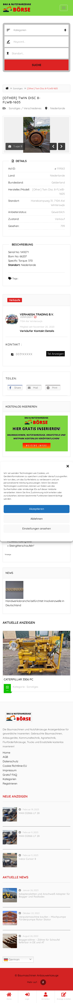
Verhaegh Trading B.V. (37, 314)
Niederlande (57, 108)
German (11, 960)
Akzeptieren (36, 509)
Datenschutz (39, 536)
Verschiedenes (32, 108)
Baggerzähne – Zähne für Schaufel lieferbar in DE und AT (39, 941)
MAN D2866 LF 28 (29, 813)
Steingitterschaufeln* (21, 545)
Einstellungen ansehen (36, 528)
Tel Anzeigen (55, 353)
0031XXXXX (24, 354)
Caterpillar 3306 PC (18, 679)
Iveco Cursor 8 (27, 858)
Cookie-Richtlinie (22, 536)
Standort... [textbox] (18, 53)
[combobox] (36, 53)
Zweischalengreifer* (21, 541)
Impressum (53, 536)
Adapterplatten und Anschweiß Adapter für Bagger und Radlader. (44, 895)
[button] (67, 466)
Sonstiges (18, 88)
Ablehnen (37, 518)
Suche (36, 65)
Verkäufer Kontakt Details (37, 331)
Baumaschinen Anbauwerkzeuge (38, 975)
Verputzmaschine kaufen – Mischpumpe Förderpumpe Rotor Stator (42, 918)
